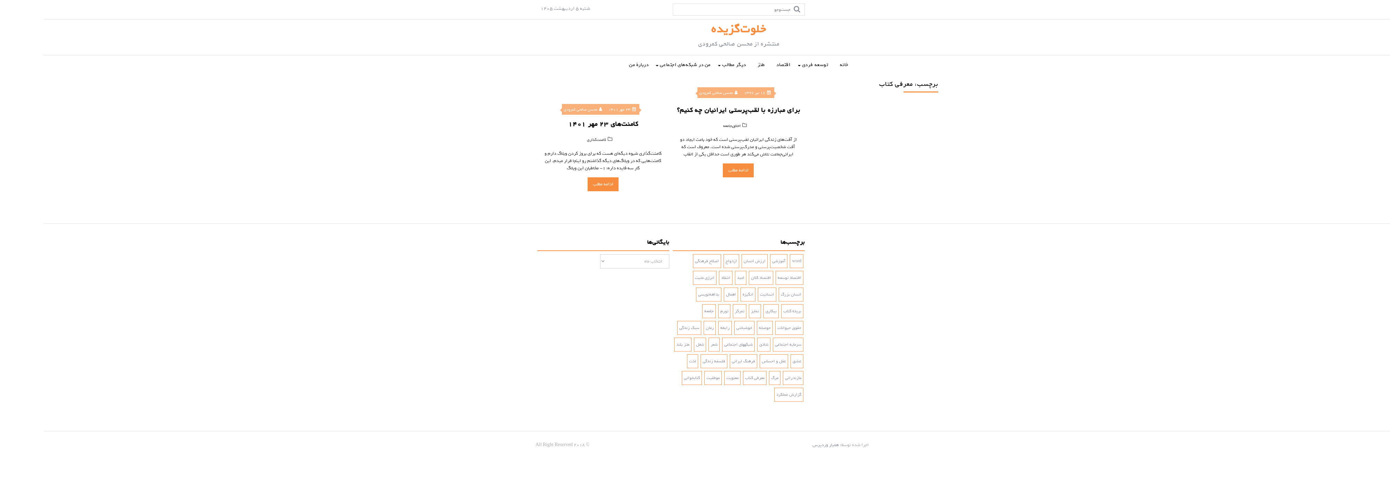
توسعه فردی (771, 65)
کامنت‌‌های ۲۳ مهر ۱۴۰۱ (559, 124)
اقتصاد (740, 65)
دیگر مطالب (690, 65)
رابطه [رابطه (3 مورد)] (681, 327)
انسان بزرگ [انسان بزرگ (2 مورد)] (747, 294)
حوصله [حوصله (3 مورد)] (721, 327)
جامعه (680, 126)
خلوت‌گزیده (695, 29)
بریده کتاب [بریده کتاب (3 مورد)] (748, 311)
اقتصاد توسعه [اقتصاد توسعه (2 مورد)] (746, 277)
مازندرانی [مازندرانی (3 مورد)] (749, 377)
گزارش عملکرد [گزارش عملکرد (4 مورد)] (745, 394)
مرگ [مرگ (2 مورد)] (731, 377)
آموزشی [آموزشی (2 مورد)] (735, 261)
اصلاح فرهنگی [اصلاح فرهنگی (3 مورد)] (663, 261)
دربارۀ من (595, 65)
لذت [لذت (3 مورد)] (648, 361)
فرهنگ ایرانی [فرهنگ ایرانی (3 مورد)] (699, 361)
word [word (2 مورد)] (753, 261)
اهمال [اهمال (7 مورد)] (687, 294)
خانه (800, 65)
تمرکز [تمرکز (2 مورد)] (696, 311)
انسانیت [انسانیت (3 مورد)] (723, 294)
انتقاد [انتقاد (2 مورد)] (682, 277)
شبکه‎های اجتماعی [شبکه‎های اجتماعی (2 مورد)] (694, 344)
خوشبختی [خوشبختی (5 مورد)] (701, 327)
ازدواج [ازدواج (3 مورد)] (687, 261)
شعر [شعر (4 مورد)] (670, 344)
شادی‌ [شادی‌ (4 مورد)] (720, 344)
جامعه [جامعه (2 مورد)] (665, 311)
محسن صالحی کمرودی (539, 109)
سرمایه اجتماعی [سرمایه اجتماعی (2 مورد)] (744, 344)
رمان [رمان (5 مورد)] (666, 327)
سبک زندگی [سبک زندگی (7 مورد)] (645, 327)
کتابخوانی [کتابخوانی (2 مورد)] (648, 377)
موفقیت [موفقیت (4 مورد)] (669, 377)
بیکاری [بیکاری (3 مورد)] (727, 311)
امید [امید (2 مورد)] (697, 277)
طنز (717, 65)
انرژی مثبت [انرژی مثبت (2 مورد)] (661, 277)
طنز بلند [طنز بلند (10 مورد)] (639, 344)
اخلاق (690, 126)
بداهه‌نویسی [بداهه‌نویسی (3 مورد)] (665, 294)
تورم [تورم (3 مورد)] (681, 311)
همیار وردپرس (782, 445)
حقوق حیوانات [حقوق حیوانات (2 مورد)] (746, 327)
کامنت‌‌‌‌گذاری (552, 140)
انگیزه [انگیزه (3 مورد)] (704, 294)
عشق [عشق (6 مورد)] (753, 361)
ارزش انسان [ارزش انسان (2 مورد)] (711, 261)
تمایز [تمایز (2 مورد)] (711, 311)
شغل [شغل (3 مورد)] (656, 344)
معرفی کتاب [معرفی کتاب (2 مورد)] (711, 377)
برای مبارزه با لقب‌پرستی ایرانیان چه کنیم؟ (691, 110)
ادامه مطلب (559, 184)
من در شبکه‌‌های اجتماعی (641, 65)
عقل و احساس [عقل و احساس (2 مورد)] (730, 361)
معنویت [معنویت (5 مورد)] (688, 377)
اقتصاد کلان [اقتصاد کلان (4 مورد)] (717, 277)
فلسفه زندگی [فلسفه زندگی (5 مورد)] (670, 361)
